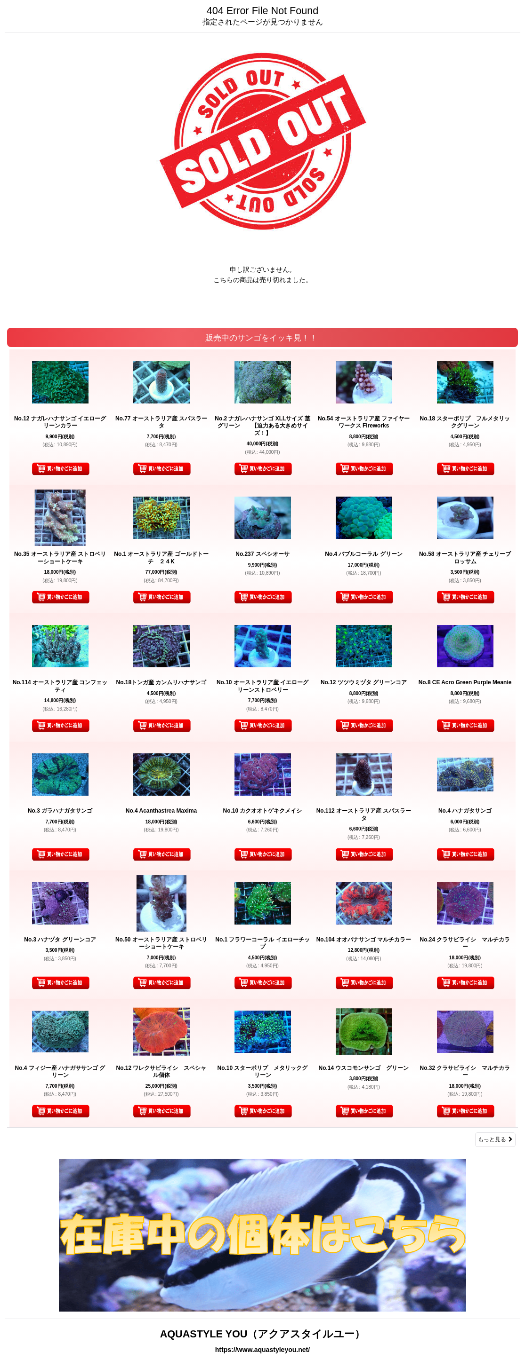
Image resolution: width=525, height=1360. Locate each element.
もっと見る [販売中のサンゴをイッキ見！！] (495, 1139)
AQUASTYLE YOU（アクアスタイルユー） (262, 1334)
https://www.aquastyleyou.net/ (262, 1349)
